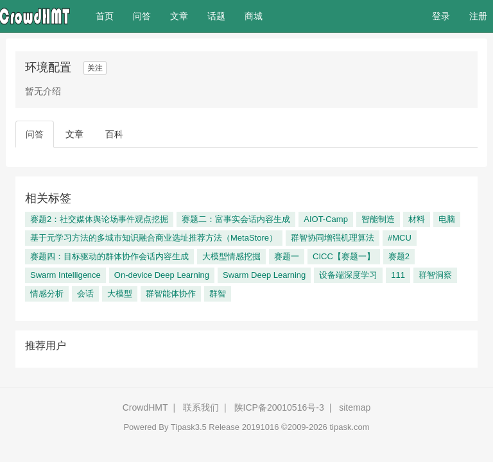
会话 (85, 293)
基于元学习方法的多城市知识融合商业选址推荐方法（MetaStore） (153, 238)
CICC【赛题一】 (344, 256)
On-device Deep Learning (161, 275)
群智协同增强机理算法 (332, 238)
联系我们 (201, 407)
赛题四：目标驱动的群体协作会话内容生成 (109, 256)
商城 (254, 16)
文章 (179, 16)
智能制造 (378, 219)
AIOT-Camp (326, 219)
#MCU (399, 238)
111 (398, 275)
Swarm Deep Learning (264, 275)
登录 (441, 16)
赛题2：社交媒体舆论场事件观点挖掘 (99, 219)
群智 (217, 293)
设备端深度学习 (348, 275)
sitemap (354, 407)
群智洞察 (435, 275)
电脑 (446, 219)
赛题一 (286, 256)
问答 (142, 16)
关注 (95, 68)
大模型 (119, 293)
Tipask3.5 (189, 427)
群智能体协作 (171, 293)
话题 (216, 16)
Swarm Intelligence (65, 275)
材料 (416, 219)
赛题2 (399, 256)
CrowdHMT (145, 407)
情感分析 (47, 293)
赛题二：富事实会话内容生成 (236, 219)
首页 (109, 15)
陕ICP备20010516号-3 (279, 407)
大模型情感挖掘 (231, 256)
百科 (114, 134)
